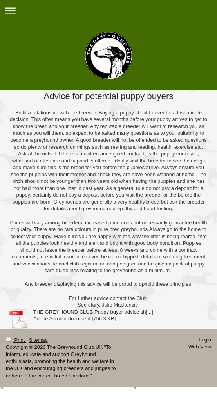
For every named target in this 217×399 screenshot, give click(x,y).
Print (16, 340)
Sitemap (38, 340)
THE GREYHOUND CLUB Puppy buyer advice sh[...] (93, 312)
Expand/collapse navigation (108, 10)
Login (205, 340)
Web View (199, 347)
